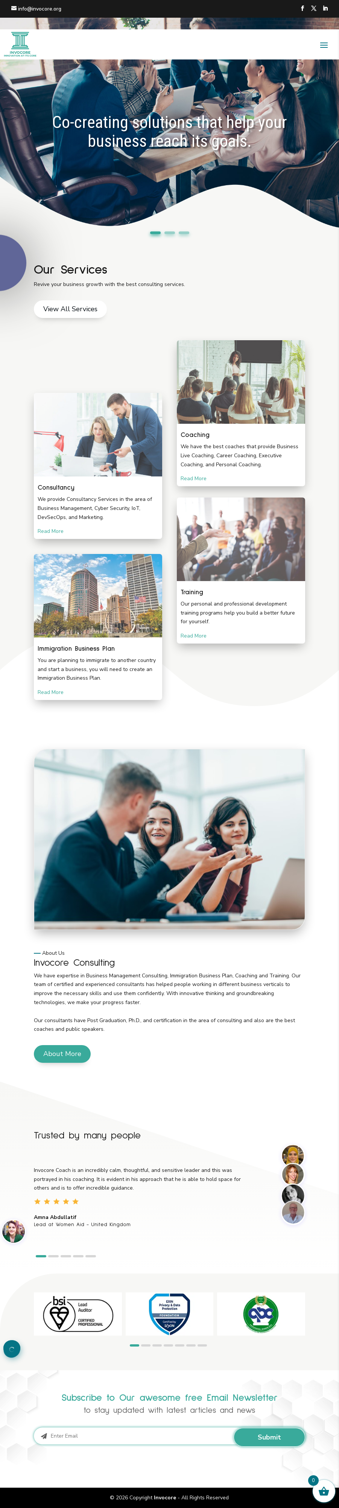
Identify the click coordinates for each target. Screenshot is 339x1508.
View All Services (70, 308)
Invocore (165, 1497)
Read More (51, 531)
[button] (41, 1256)
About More (62, 1053)
